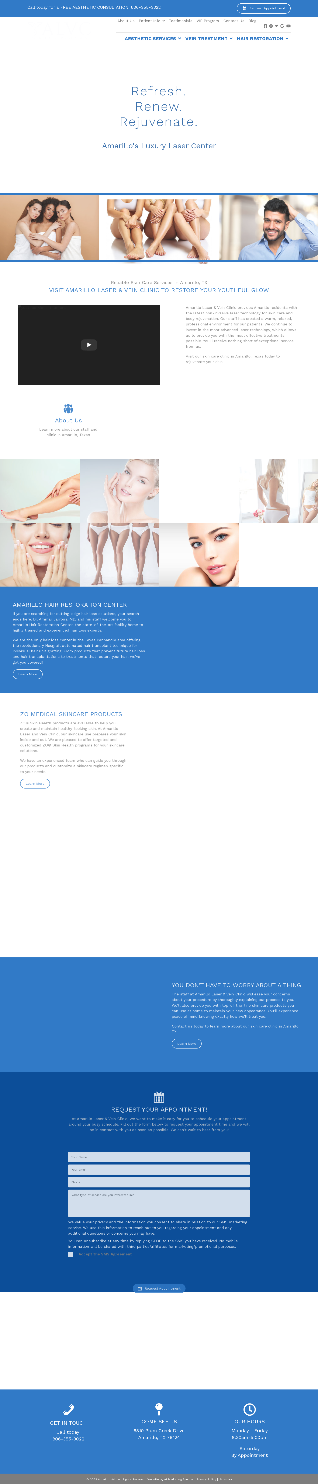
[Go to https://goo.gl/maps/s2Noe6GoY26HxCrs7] (159, 1422)
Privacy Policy (206, 1479)
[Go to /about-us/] (68, 441)
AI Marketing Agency (178, 1479)
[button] (264, 8)
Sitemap (226, 1479)
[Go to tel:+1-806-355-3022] (104, 8)
